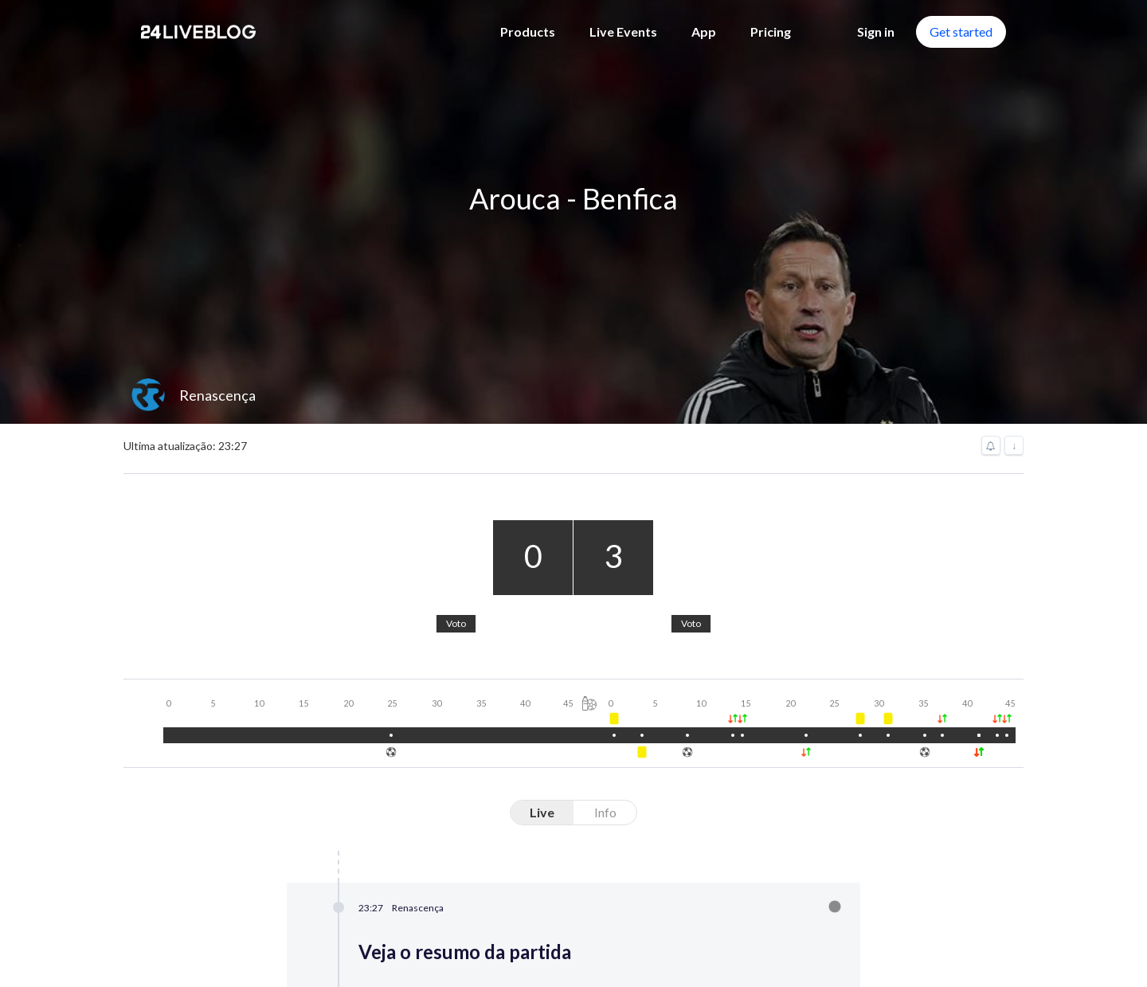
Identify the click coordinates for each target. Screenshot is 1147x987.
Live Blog (464, 727)
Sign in (876, 31)
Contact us (199, 780)
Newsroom (470, 778)
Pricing (770, 31)
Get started (961, 31)
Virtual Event (476, 753)
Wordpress (858, 727)
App (703, 31)
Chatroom (468, 829)
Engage (458, 804)
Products (527, 31)
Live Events (623, 31)
